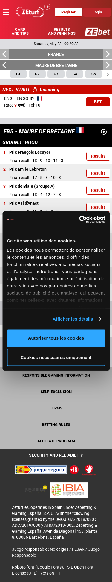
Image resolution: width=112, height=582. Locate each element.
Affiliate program (56, 441)
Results (98, 156)
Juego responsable (29, 549)
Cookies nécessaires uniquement (56, 357)
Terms (56, 408)
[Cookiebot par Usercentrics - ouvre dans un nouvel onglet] (79, 220)
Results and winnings (62, 31)
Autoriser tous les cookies (56, 337)
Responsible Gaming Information (56, 375)
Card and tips (20, 31)
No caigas (59, 549)
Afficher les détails (73, 318)
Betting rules (56, 424)
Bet (98, 101)
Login (97, 12)
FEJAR (78, 549)
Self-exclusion (56, 391)
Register (68, 12)
